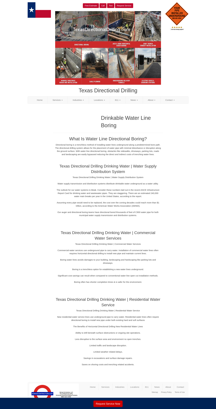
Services (58, 100)
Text (111, 6)
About (151, 100)
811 (117, 100)
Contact (170, 100)
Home (40, 100)
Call (103, 6)
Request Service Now (108, 403)
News (134, 100)
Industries (78, 100)
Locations (99, 100)
